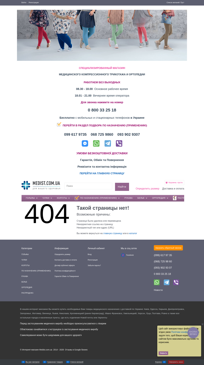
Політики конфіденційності (185, 332)
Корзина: (175, 182)
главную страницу (112, 233)
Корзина (158, 362)
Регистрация (34, 3)
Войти (24, 3)
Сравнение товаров (55, 362)
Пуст (182, 3)
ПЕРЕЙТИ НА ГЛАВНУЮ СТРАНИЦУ (102, 173)
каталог (133, 233)
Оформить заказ (176, 362)
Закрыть (163, 353)
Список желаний (76, 362)
